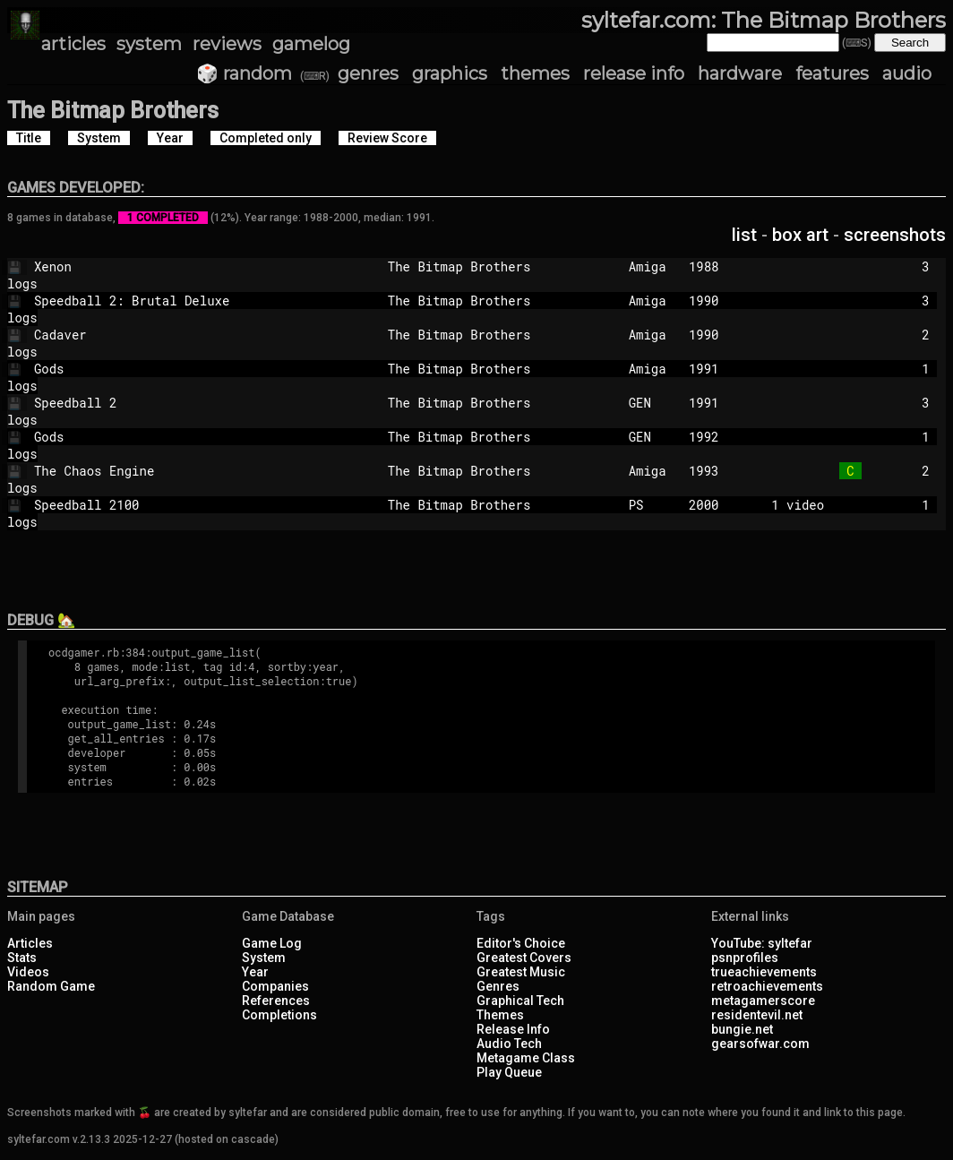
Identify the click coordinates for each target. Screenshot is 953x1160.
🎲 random (244, 73)
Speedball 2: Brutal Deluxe (184, 300)
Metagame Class (525, 1058)
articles (73, 44)
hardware (740, 73)
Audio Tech (509, 1043)
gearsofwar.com (760, 1043)
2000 (704, 504)
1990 (704, 300)
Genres (497, 986)
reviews (227, 44)
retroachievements (767, 986)
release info (633, 73)
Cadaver (184, 334)
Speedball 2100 (184, 504)
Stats (22, 957)
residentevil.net (757, 1015)
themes (535, 73)
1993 (704, 470)
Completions (279, 1015)
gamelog (311, 44)
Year (255, 972)
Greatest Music (520, 972)
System (264, 957)
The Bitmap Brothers (501, 266)
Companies (275, 986)
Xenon (184, 266)
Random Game (51, 986)
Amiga (651, 266)
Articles (30, 943)
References (276, 1000)
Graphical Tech (520, 1000)
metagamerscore (763, 1000)
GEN (651, 402)
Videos (28, 972)
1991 (704, 368)
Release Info (513, 1029)
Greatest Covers (523, 957)
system (149, 44)
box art (800, 234)
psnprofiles (744, 957)
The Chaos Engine (184, 470)
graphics (449, 73)
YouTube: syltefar (761, 943)
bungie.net (742, 1029)
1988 (704, 266)
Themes (500, 1015)
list (744, 234)
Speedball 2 (184, 402)
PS (651, 504)
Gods (184, 368)
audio (907, 73)
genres (368, 73)
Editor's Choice (520, 943)
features (832, 73)
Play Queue (509, 1072)
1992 (704, 436)
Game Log (272, 943)
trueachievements (764, 972)
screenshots (895, 234)
